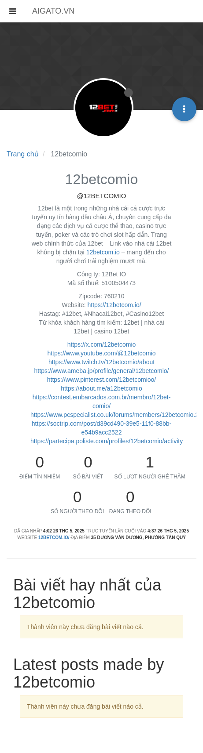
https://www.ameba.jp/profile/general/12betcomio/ (101, 370)
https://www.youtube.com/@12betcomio (101, 353)
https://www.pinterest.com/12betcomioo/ (101, 379)
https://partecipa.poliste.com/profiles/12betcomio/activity (106, 441)
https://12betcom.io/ (114, 304)
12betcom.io (103, 252)
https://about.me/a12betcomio (101, 388)
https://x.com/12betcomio (101, 344)
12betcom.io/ (54, 537)
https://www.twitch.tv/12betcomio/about (101, 362)
